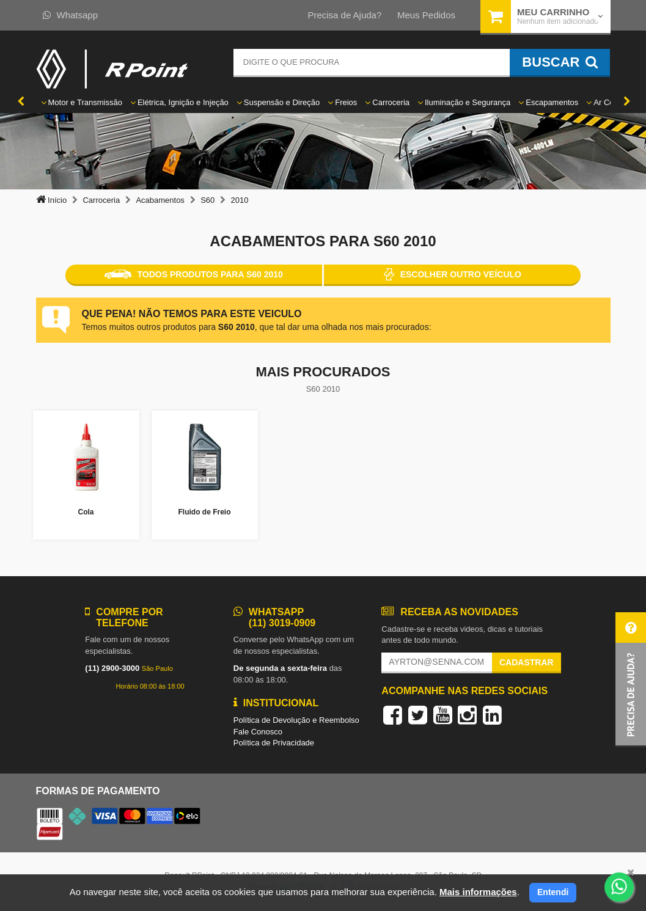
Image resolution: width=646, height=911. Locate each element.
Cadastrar (526, 662)
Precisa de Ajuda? (344, 15)
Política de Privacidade (273, 742)
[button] (630, 679)
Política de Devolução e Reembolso (296, 720)
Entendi (552, 892)
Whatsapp (70, 15)
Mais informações (478, 892)
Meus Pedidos (426, 15)
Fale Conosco (257, 731)
